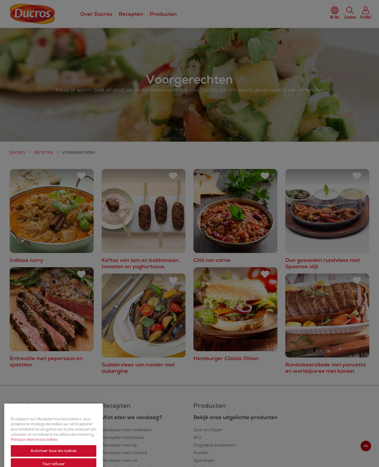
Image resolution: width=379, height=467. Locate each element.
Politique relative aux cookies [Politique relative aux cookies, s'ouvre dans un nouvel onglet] (34, 450)
